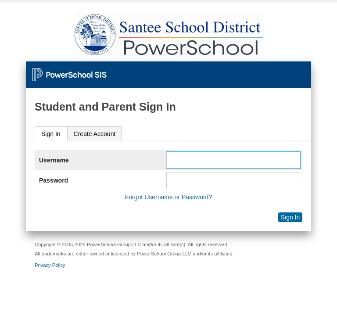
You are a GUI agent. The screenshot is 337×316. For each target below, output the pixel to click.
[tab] (51, 134)
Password (53, 180)
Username (54, 160)
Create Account (95, 133)
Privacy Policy (50, 265)
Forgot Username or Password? (168, 197)
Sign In (51, 133)
